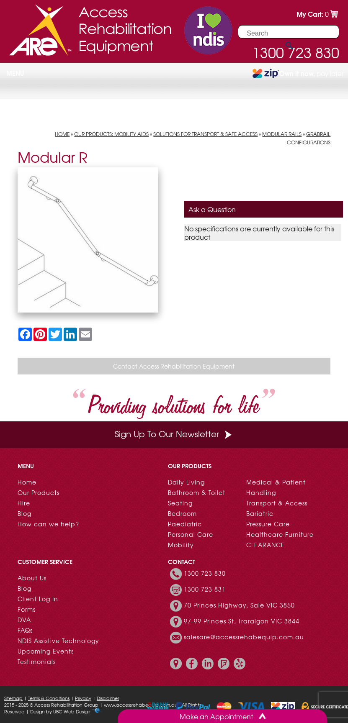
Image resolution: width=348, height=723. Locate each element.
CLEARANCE (265, 545)
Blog (24, 513)
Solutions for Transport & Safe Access (205, 134)
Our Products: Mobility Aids (111, 134)
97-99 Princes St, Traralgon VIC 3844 (241, 621)
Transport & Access (276, 503)
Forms (27, 609)
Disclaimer (108, 698)
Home (62, 134)
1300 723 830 (205, 573)
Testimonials (37, 661)
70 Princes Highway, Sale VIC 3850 (239, 605)
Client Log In (38, 599)
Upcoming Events (46, 651)
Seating (180, 503)
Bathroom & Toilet (196, 492)
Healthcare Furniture (280, 534)
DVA (24, 619)
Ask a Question (212, 209)
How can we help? (48, 524)
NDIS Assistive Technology (58, 640)
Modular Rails (282, 134)
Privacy (83, 698)
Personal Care (190, 534)
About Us (32, 578)
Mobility (181, 545)
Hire (24, 503)
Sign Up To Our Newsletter (174, 434)
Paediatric (185, 524)
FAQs (25, 630)
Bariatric (259, 513)
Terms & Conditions (49, 698)
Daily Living (186, 482)
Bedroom (182, 513)
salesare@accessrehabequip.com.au (244, 637)
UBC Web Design (71, 711)
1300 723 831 (205, 589)
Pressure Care (268, 524)
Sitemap (13, 698)
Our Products (38, 492)
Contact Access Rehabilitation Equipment (174, 366)
